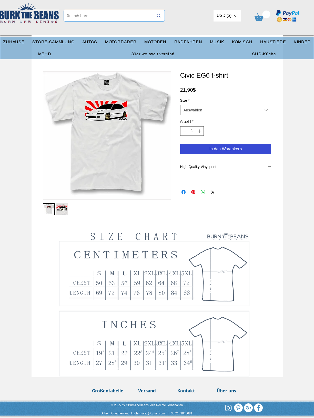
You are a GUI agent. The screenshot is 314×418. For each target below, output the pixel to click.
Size (185, 100)
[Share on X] (213, 192)
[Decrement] (184, 131)
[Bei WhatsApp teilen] (203, 192)
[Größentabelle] (107, 390)
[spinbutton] (192, 131)
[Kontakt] (186, 390)
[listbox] (227, 16)
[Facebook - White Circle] (258, 407)
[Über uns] (226, 390)
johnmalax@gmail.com (149, 413)
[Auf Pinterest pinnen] (193, 192)
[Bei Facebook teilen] (183, 192)
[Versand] (147, 390)
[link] (262, 16)
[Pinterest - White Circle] (238, 407)
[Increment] (200, 131)
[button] (227, 16)
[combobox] (225, 110)
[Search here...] (106, 15)
